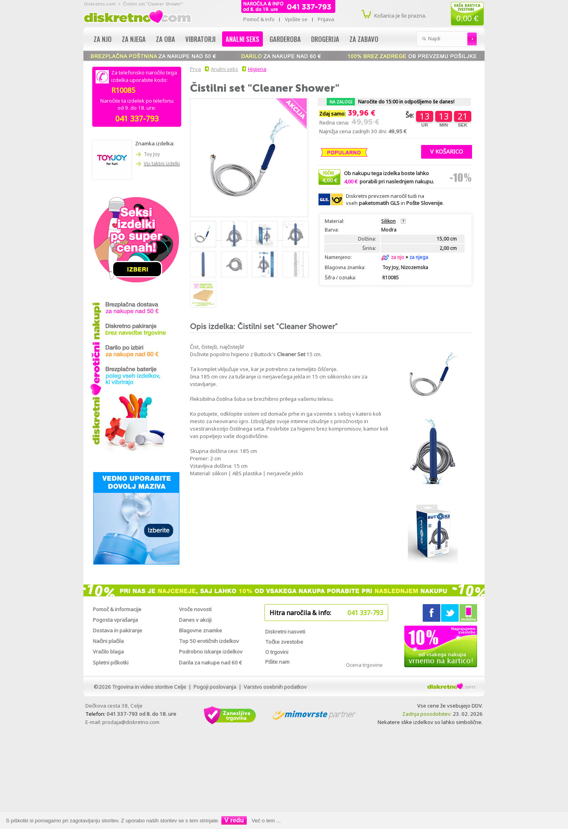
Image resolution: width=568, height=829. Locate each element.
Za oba (165, 39)
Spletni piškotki (110, 662)
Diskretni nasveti (285, 631)
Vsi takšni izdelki (162, 163)
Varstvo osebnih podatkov (275, 686)
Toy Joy (152, 154)
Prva (194, 68)
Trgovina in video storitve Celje (149, 686)
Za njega (134, 39)
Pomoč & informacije (117, 609)
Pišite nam (277, 661)
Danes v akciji (195, 619)
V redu (234, 820)
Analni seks (242, 39)
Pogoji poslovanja (215, 686)
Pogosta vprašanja (115, 619)
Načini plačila (108, 640)
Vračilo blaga (108, 651)
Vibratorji (200, 39)
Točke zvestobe (284, 641)
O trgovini (276, 651)
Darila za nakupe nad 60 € (210, 662)
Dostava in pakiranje (117, 630)
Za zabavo (363, 39)
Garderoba (285, 39)
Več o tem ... (266, 821)
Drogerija (325, 39)
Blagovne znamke (200, 630)
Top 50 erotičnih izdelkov (209, 640)
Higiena (257, 68)
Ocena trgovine (364, 664)
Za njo (103, 39)
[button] (446, 150)
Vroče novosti (195, 609)
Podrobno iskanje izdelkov (210, 651)
